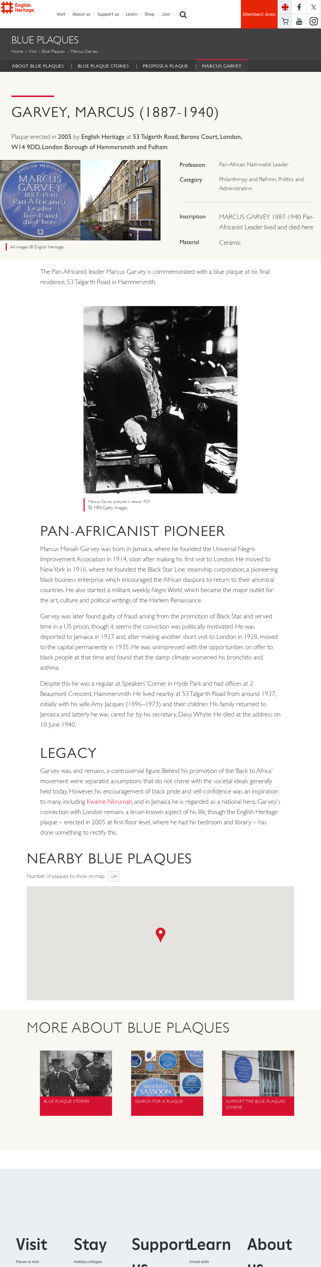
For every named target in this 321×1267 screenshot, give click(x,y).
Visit (64, 14)
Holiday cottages (88, 1262)
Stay (90, 1244)
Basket (285, 21)
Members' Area (259, 14)
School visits (199, 1262)
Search (186, 14)
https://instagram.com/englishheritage (313, 21)
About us (85, 14)
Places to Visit (27, 1262)
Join (168, 14)
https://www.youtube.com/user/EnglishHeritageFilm (299, 21)
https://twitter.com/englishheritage (313, 7)
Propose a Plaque (165, 66)
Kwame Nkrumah (109, 801)
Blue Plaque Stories (103, 66)
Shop (153, 14)
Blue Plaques (53, 51)
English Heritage (27, 13)
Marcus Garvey (222, 66)
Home (17, 51)
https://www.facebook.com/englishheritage (299, 7)
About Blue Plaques (38, 66)
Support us (111, 14)
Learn (135, 14)
